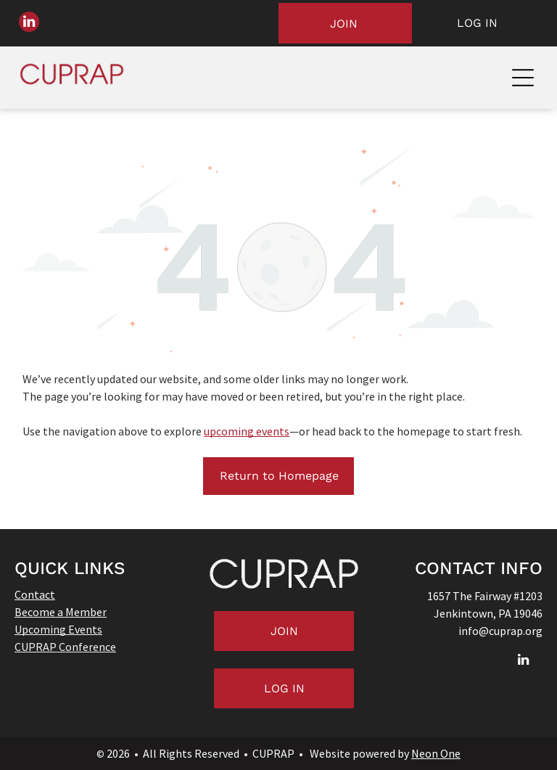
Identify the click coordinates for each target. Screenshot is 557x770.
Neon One (436, 753)
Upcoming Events (58, 629)
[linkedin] (29, 24)
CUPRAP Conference (65, 646)
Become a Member (61, 612)
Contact (35, 594)
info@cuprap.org (500, 630)
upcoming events (246, 431)
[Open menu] (523, 78)
